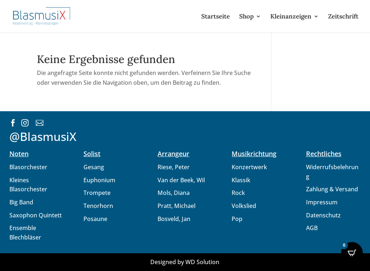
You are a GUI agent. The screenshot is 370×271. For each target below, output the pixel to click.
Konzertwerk (249, 167)
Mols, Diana (174, 193)
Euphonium (99, 180)
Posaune (95, 219)
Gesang (93, 167)
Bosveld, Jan (174, 219)
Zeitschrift (343, 17)
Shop (246, 17)
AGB (312, 228)
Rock (238, 193)
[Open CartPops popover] (352, 253)
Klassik (241, 180)
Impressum (321, 202)
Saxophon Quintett (35, 215)
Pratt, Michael (176, 206)
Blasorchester (28, 167)
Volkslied (244, 206)
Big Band (21, 202)
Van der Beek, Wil (181, 180)
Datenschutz (323, 215)
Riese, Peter (174, 167)
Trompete (97, 193)
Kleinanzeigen (290, 17)
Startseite (215, 17)
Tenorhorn (98, 206)
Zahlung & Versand (332, 189)
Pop (237, 219)
